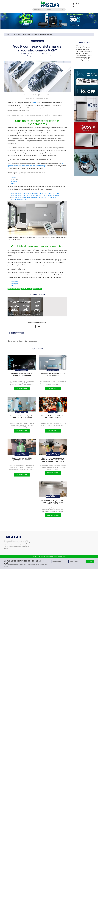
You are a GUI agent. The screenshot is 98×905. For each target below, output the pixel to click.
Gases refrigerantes (22, 454)
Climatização (26, 288)
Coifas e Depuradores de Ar (52, 454)
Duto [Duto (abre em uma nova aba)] (12, 183)
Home (7, 34)
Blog (12, 286)
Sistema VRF (37, 288)
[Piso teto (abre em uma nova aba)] (14, 181)
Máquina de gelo (21, 370)
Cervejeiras (53, 412)
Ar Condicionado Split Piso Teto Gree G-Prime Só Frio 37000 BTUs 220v (35, 195)
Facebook (14, 282)
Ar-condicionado (16, 34)
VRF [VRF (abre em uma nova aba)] (34, 103)
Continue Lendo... (22, 388)
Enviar (90, 561)
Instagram (14, 284)
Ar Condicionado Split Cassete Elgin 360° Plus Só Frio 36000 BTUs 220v (35, 193)
